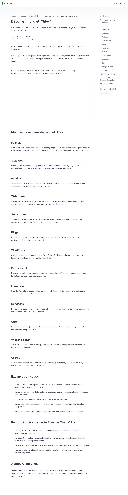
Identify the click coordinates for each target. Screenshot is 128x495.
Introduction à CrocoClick (29, 16)
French (117, 3)
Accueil (13, 16)
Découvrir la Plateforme (50, 16)
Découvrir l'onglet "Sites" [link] (69, 16)
